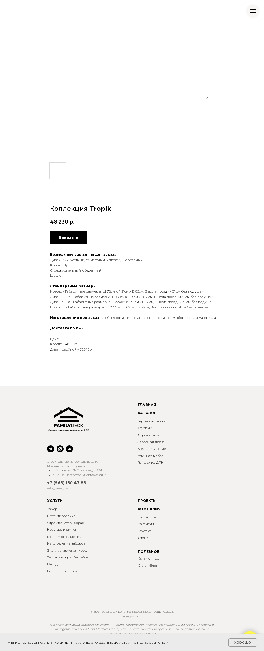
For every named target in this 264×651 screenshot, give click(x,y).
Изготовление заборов (66, 543)
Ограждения (148, 435)
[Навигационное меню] (253, 11)
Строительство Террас (65, 523)
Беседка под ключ (62, 571)
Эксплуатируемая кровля (69, 550)
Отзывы (144, 538)
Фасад (52, 564)
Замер (52, 509)
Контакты (145, 531)
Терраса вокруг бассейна (68, 557)
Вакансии (146, 524)
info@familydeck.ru (61, 488)
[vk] (69, 448)
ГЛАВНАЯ (147, 405)
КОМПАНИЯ (149, 509)
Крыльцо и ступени (63, 529)
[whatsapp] (60, 448)
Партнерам (147, 517)
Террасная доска (152, 421)
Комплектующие (152, 448)
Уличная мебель (151, 456)
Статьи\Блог (147, 565)
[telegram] (50, 448)
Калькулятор (148, 558)
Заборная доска (151, 442)
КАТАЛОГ (147, 413)
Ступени (145, 428)
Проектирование (61, 516)
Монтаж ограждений (64, 536)
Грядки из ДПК (150, 462)
